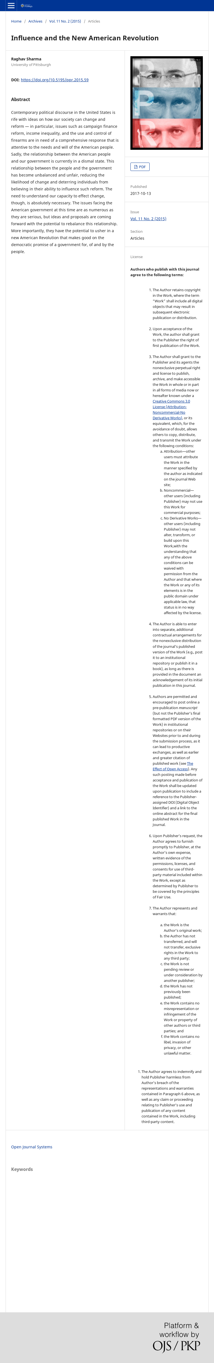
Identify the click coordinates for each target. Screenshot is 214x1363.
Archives (35, 21)
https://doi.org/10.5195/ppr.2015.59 (55, 79)
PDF (142, 166)
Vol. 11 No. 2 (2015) (65, 21)
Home (16, 21)
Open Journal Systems (31, 1146)
